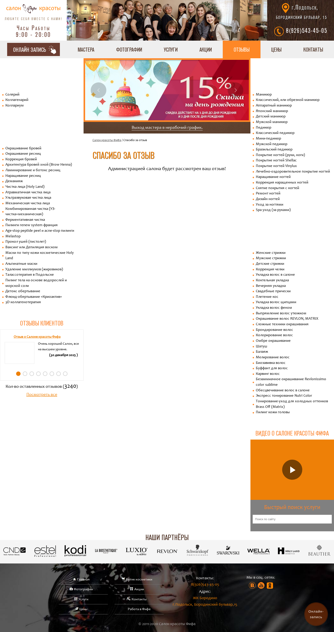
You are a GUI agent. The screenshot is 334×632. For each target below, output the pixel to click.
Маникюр (264, 95)
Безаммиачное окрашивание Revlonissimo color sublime (291, 382)
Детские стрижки (270, 264)
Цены (276, 49)
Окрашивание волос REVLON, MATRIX (287, 319)
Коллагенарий (16, 100)
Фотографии (129, 49)
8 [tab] (65, 373)
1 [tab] (18, 373)
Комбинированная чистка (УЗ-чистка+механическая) (30, 212)
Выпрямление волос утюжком (281, 313)
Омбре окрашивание (273, 341)
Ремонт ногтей (268, 194)
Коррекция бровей (21, 159)
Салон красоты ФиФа (106, 140)
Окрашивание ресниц (23, 154)
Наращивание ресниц (23, 176)
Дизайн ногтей (268, 199)
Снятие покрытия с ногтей (277, 188)
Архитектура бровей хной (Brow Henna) (38, 165)
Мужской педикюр (271, 144)
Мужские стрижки (271, 258)
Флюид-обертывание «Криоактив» (33, 297)
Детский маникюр (271, 117)
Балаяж (262, 352)
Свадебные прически (273, 291)
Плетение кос (267, 297)
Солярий (12, 95)
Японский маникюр (272, 111)
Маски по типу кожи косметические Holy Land (39, 256)
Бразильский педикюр (274, 150)
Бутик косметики (139, 579)
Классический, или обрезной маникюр (287, 100)
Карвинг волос (268, 374)
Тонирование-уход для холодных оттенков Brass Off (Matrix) (292, 404)
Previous (98, 90)
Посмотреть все (41, 395)
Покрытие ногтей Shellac (276, 161)
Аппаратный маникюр (274, 106)
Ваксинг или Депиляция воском (31, 247)
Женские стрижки (271, 253)
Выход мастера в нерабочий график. (167, 128)
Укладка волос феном (274, 308)
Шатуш (261, 346)
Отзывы (242, 49)
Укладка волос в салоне (275, 275)
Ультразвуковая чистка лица (28, 198)
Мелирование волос (273, 357)
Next (235, 90)
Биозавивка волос (271, 363)
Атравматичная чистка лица (27, 192)
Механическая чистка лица (27, 203)
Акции (206, 49)
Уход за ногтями (269, 205)
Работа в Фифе (139, 609)
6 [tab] (52, 373)
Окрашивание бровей (23, 148)
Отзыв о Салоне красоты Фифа (37, 337)
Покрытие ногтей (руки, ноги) (280, 155)
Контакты (139, 599)
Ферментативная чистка (25, 220)
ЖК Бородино (205, 602)
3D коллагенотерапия (23, 302)
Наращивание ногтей (273, 177)
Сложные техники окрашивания (282, 324)
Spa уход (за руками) (273, 210)
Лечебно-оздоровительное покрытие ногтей (293, 172)
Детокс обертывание (22, 291)
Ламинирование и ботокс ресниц (32, 170)
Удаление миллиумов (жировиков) (34, 269)
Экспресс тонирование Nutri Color (284, 396)
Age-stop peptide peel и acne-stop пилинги (39, 231)
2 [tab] (25, 373)
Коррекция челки (270, 269)
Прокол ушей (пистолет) (25, 242)
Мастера (86, 49)
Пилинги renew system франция (31, 225)
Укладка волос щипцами (276, 302)
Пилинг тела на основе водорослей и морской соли (36, 283)
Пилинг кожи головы (273, 412)
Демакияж (14, 181)
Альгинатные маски (21, 264)
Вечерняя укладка (271, 286)
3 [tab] (31, 373)
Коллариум (14, 106)
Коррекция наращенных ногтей (282, 183)
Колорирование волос (274, 335)
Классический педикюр (275, 133)
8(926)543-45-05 (306, 30)
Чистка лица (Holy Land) (24, 187)
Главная (83, 579)
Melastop (13, 236)
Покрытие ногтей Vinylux (276, 166)
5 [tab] (45, 373)
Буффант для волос (272, 368)
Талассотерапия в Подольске (29, 275)
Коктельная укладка (272, 280)
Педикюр (263, 128)
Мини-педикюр (268, 139)
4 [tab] (38, 373)
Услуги (171, 49)
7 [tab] (58, 373)
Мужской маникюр (272, 122)
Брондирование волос (274, 330)
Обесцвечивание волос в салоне (283, 390)
